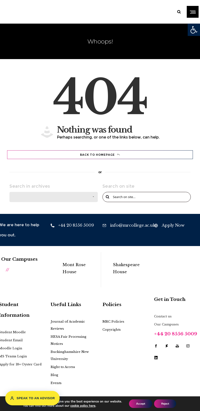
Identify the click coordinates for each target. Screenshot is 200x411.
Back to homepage (100, 154)
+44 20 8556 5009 (175, 334)
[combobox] (53, 197)
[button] (194, 30)
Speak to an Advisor (32, 398)
